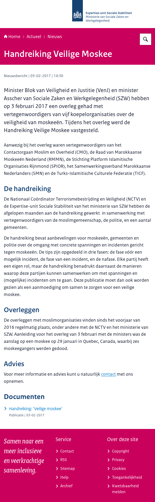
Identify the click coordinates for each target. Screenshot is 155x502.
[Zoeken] (145, 39)
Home (12, 36)
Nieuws (54, 36)
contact (108, 374)
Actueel (34, 36)
